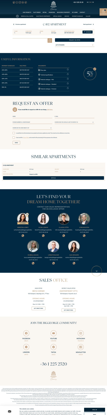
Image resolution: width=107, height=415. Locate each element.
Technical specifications (47, 75)
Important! (87, 32)
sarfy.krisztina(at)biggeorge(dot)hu (23, 230)
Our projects (27, 12)
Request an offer (74, 40)
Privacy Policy (26, 137)
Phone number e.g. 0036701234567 (21, 122)
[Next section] (96, 271)
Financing (52, 12)
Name (14, 116)
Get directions (38, 308)
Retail (45, 12)
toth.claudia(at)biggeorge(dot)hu (63, 230)
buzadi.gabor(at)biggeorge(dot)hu (84, 230)
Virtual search (57, 16)
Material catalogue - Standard (48, 84)
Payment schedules (77, 16)
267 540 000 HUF (24, 83)
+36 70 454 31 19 (53, 260)
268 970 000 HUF (24, 74)
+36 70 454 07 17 (63, 232)
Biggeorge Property (63, 12)
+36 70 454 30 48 (43, 232)
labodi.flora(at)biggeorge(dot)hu (43, 230)
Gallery (88, 16)
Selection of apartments (43, 16)
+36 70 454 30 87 (84, 232)
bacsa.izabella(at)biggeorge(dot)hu (33, 257)
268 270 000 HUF (24, 78)
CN (93, 2)
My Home (75, 12)
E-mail (56, 116)
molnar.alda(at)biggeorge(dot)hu (73, 257)
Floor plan (43, 70)
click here (49, 109)
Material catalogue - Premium (48, 89)
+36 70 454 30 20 (22, 232)
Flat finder (37, 12)
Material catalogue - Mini (47, 79)
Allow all (94, 403)
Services (66, 16)
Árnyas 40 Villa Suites (27, 16)
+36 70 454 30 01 (33, 260)
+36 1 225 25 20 (78, 2)
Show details (22, 412)
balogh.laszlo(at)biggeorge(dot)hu (53, 257)
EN (90, 2)
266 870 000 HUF (24, 87)
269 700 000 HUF (24, 70)
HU (87, 2)
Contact (82, 12)
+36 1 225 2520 (53, 363)
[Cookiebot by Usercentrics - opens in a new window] (9, 412)
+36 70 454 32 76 (74, 260)
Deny (94, 407)
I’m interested (103, 11)
